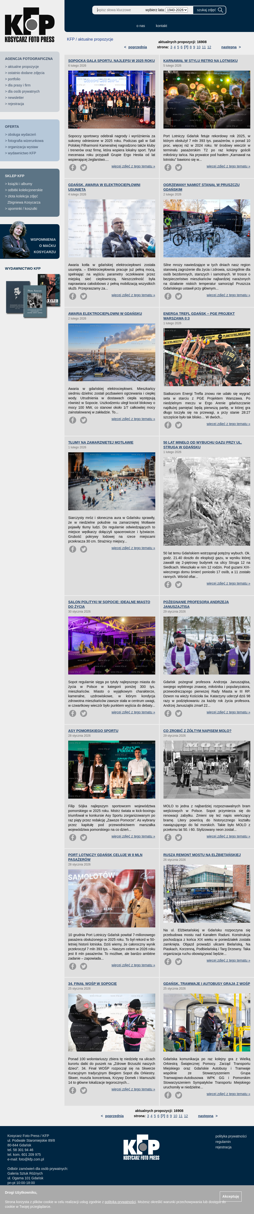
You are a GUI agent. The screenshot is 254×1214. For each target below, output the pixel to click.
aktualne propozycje (23, 67)
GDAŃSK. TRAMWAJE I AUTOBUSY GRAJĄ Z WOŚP (206, 984)
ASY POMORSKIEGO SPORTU (93, 731)
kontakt (161, 26)
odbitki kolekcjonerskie (25, 190)
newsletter (16, 98)
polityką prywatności (120, 1202)
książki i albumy (20, 184)
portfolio (14, 79)
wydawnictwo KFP (22, 153)
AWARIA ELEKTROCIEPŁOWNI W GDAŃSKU (105, 314)
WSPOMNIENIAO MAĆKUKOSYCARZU (43, 246)
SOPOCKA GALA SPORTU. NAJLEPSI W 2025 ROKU (111, 61)
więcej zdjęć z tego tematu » (133, 166)
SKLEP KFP (14, 176)
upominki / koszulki (22, 209)
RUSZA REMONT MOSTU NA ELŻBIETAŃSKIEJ (202, 855)
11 (204, 47)
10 (199, 47)
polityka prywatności (231, 1136)
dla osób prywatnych (24, 91)
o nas (140, 26)
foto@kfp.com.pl (31, 1159)
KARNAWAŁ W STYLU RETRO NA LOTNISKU (200, 61)
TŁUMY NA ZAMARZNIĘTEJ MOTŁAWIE (100, 442)
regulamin (223, 1142)
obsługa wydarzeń (22, 134)
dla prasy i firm (19, 85)
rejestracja (16, 104)
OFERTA (12, 127)
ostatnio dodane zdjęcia (26, 73)
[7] (186, 47)
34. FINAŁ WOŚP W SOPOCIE (92, 984)
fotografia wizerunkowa (25, 141)
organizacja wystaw (23, 147)
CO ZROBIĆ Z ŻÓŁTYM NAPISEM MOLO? (197, 731)
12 (209, 47)
